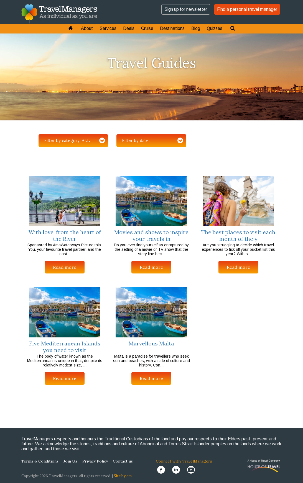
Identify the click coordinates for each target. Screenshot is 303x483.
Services (108, 28)
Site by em (123, 476)
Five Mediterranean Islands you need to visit (64, 346)
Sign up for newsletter (185, 9)
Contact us (123, 461)
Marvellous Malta (151, 343)
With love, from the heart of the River (65, 235)
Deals (128, 28)
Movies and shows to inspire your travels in (151, 235)
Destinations (172, 28)
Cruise (147, 28)
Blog (195, 28)
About (87, 28)
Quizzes (214, 28)
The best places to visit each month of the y (238, 235)
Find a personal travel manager (247, 9)
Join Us (70, 461)
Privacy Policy (95, 461)
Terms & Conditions (39, 461)
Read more (64, 267)
